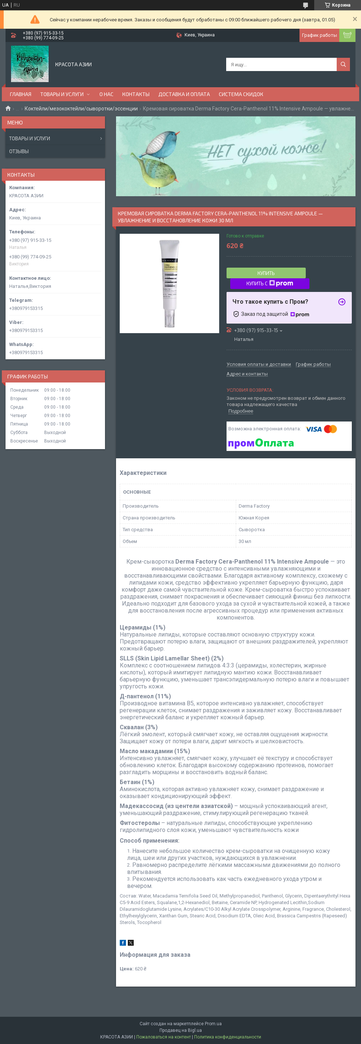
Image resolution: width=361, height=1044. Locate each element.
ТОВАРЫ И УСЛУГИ (62, 94)
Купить (266, 273)
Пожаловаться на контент (163, 1037)
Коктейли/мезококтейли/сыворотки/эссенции (81, 109)
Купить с (269, 283)
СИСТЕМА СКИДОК (241, 94)
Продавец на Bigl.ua (181, 1030)
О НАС (106, 94)
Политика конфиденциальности (227, 1037)
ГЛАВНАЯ (20, 94)
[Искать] (343, 64)
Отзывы (19, 151)
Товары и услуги (29, 138)
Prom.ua (213, 1023)
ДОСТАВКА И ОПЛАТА (184, 94)
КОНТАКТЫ (136, 94)
